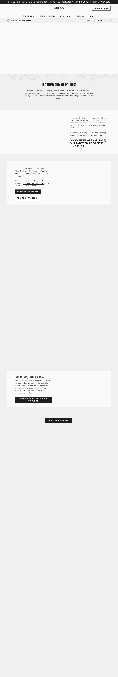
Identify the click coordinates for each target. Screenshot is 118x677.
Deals (52, 16)
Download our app (58, 420)
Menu (42, 16)
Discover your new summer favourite (33, 400)
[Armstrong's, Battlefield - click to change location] (19, 20)
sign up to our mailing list (33, 183)
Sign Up (81, 16)
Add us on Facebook (27, 198)
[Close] (114, 2)
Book (101, 8)
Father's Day (28, 16)
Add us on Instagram (28, 192)
